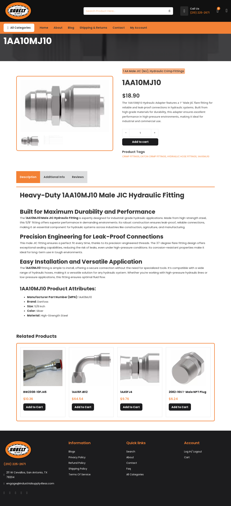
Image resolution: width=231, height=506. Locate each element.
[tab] (28, 177)
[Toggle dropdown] (7, 28)
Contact (119, 28)
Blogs (72, 451)
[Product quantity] (140, 133)
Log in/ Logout (193, 451)
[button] (34, 407)
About (58, 28)
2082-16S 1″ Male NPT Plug (187, 392)
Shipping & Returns (93, 28)
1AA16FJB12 (80, 392)
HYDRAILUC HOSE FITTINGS (182, 156)
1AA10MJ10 (203, 156)
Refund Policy (77, 463)
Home (44, 28)
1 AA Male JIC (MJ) (136, 71)
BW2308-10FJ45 (35, 392)
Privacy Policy (77, 457)
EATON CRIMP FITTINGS (153, 156)
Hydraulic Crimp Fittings (167, 71)
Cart (187, 457)
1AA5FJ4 (126, 392)
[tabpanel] (115, 255)
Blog (71, 28)
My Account (138, 28)
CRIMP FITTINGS (131, 156)
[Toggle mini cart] (218, 10)
